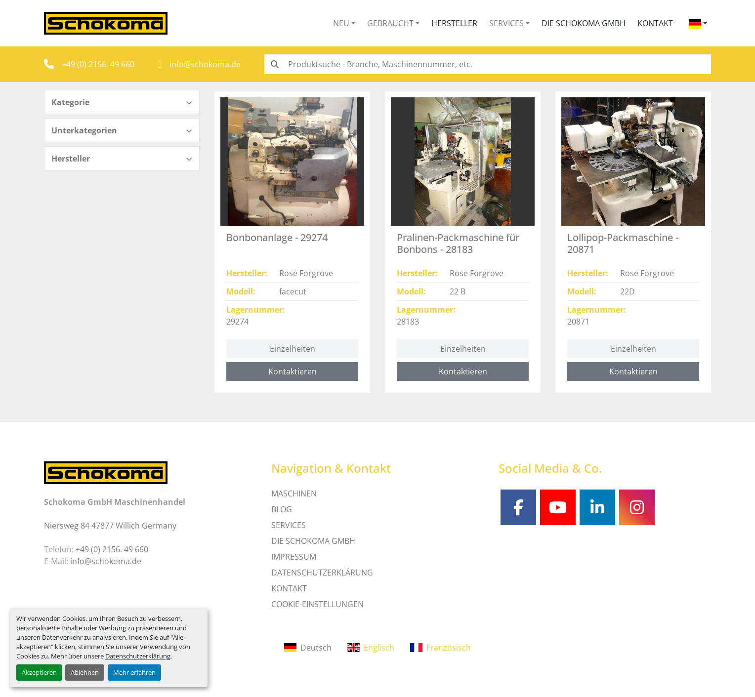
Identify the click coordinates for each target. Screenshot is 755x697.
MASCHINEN (294, 493)
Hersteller (454, 23)
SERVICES (288, 525)
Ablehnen (85, 672)
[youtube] (558, 507)
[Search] (487, 64)
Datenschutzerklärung (137, 656)
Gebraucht (390, 23)
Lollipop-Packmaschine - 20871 (622, 243)
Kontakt (655, 23)
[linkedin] (597, 507)
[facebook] (518, 507)
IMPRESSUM (293, 556)
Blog (281, 509)
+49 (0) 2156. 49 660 (98, 64)
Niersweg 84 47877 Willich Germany (110, 525)
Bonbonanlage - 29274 (277, 237)
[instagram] (637, 507)
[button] (344, 23)
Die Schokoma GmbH (584, 23)
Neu (341, 23)
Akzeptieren (39, 672)
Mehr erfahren (134, 672)
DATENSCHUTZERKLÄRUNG (322, 572)
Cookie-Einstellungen (317, 604)
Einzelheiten (292, 348)
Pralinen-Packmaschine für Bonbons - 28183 (458, 243)
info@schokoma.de (205, 64)
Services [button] (506, 23)
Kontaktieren (292, 371)
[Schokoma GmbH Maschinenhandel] (106, 471)
